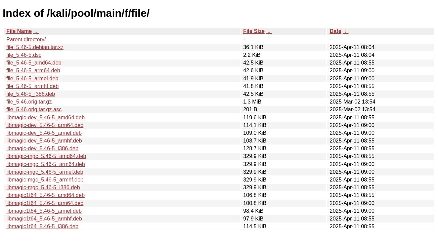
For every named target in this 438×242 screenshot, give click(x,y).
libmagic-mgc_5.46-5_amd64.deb (46, 156)
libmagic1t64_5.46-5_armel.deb (44, 211)
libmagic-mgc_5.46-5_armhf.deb (44, 180)
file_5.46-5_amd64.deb (33, 63)
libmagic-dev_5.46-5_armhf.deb (44, 141)
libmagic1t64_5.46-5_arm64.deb (44, 203)
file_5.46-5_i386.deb (30, 94)
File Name (19, 31)
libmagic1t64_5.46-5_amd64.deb (45, 195)
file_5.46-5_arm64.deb (33, 70)
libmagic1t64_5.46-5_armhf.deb (44, 218)
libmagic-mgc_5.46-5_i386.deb (43, 187)
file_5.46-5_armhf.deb (32, 86)
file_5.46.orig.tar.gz (29, 102)
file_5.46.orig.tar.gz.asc (34, 109)
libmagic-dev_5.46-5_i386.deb (42, 148)
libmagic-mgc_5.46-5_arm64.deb (45, 164)
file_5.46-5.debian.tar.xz (34, 47)
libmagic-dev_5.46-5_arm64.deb (44, 125)
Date (335, 31)
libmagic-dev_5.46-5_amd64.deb (45, 117)
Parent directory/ (26, 39)
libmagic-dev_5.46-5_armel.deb (44, 133)
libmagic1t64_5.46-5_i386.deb (42, 226)
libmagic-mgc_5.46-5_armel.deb (44, 172)
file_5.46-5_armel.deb (32, 78)
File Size (254, 31)
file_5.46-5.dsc (23, 55)
